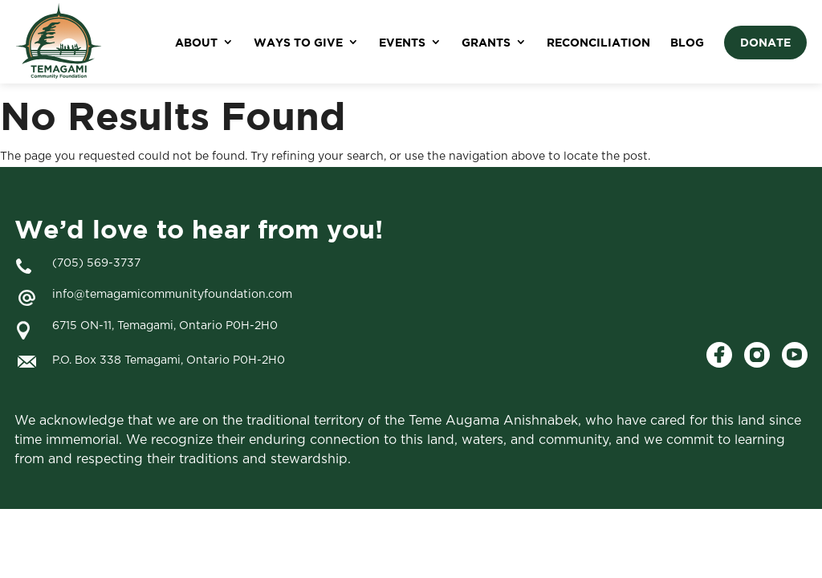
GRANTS (486, 42)
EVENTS (402, 42)
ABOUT (196, 42)
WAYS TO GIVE (298, 42)
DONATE (765, 42)
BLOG (687, 42)
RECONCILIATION (598, 42)
